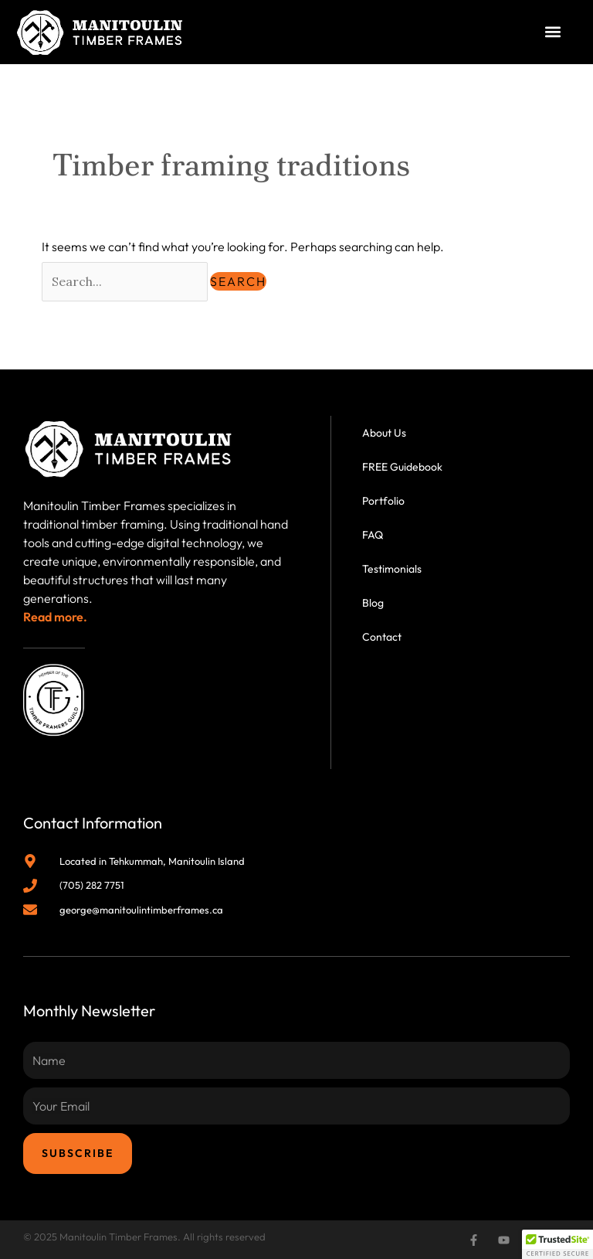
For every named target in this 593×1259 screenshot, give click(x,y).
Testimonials (392, 569)
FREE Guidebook (402, 467)
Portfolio (383, 501)
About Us (384, 433)
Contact (382, 637)
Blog (373, 603)
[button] (553, 32)
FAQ (372, 535)
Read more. (55, 616)
